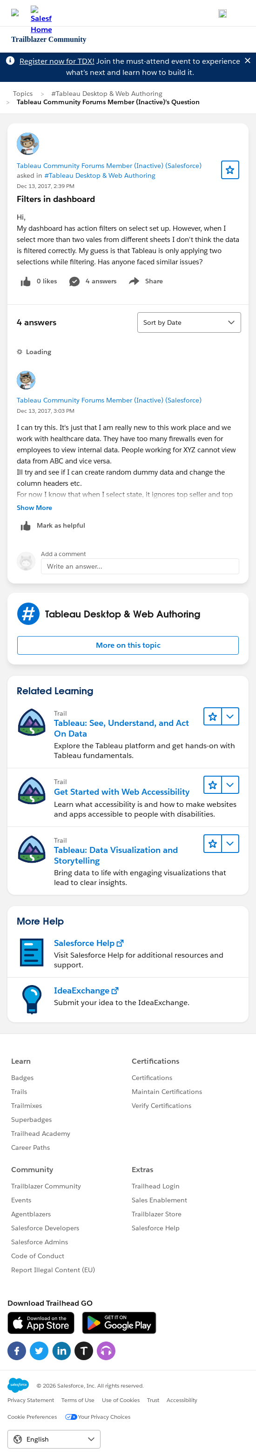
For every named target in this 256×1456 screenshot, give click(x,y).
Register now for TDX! (57, 61)
